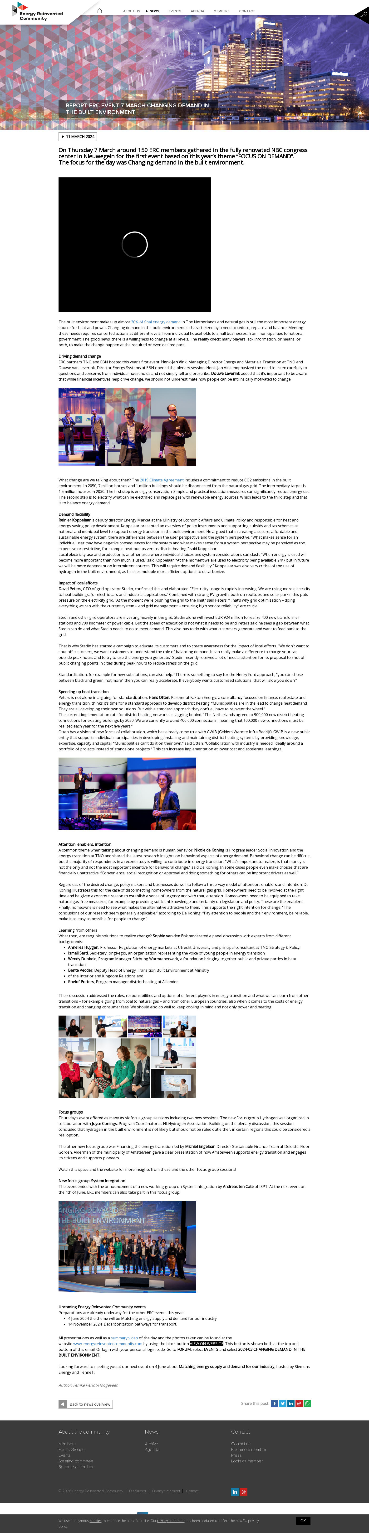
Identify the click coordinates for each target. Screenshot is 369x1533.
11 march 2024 (80, 136)
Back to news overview (90, 1404)
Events (175, 11)
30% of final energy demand (156, 322)
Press (236, 1455)
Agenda (197, 11)
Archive (151, 1443)
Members (222, 11)
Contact (247, 11)
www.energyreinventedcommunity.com (107, 1343)
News (154, 11)
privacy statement (171, 1520)
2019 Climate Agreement (162, 480)
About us (131, 11)
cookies (96, 1520)
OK (303, 1520)
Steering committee (76, 1461)
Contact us (241, 1443)
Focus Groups (71, 1449)
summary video (124, 1338)
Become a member (76, 1466)
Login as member (247, 1461)
